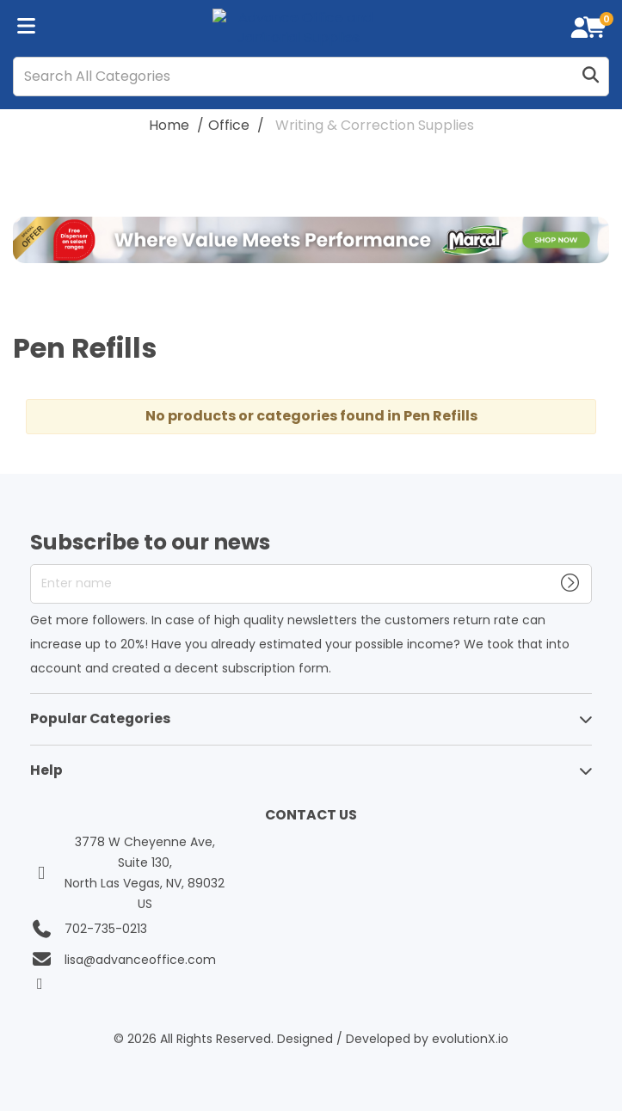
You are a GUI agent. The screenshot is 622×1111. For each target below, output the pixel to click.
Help (46, 770)
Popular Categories (100, 718)
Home (169, 125)
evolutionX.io (470, 1038)
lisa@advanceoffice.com (140, 959)
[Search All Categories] (311, 76)
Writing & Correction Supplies (374, 125)
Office (228, 125)
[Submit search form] (590, 76)
